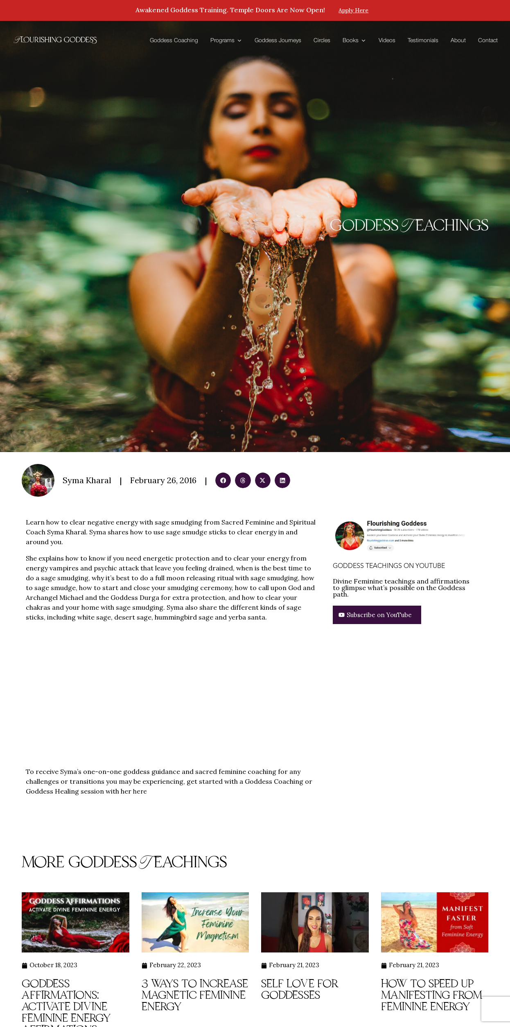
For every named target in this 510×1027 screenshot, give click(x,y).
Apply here (354, 11)
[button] (223, 480)
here (140, 791)
